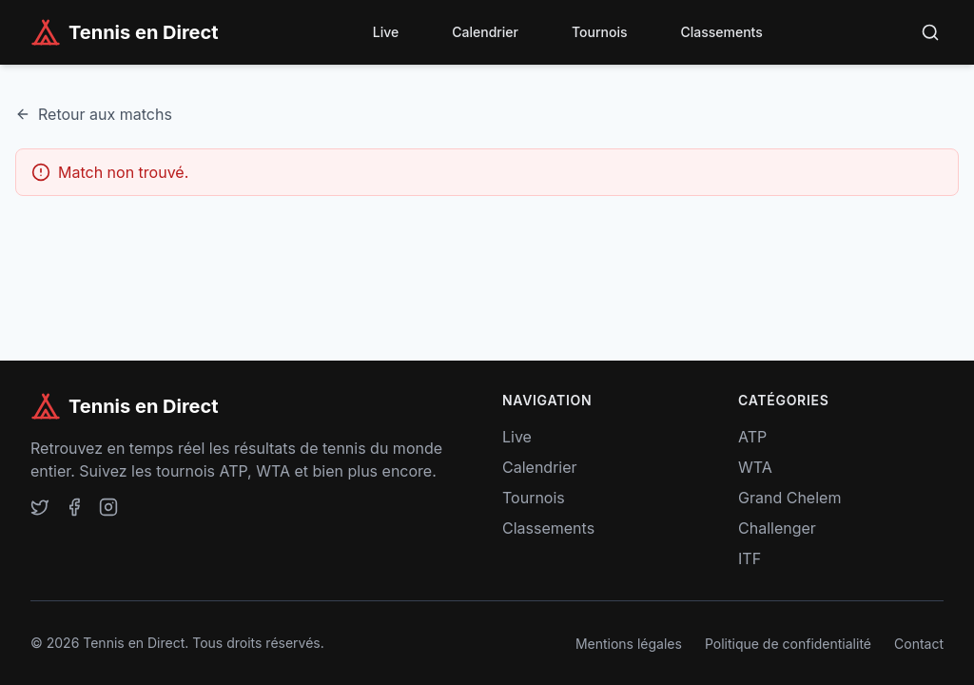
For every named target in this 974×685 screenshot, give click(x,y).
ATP (752, 436)
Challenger (777, 528)
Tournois (599, 32)
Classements (721, 32)
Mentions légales (628, 644)
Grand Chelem (789, 497)
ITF (749, 558)
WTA (755, 467)
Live (386, 32)
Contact (919, 644)
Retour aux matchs (93, 114)
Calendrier (485, 32)
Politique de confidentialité (788, 644)
